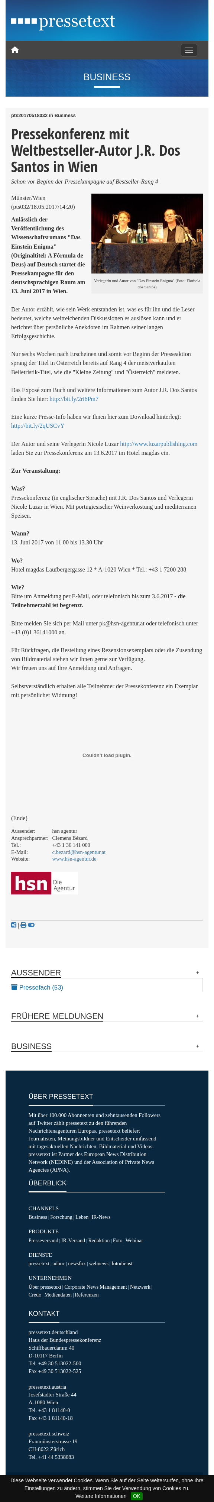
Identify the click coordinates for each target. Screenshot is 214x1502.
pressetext (39, 1263)
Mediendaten (58, 1295)
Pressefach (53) (37, 987)
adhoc (58, 1263)
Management (113, 1287)
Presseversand (43, 1240)
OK (136, 1496)
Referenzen (86, 1295)
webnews (98, 1263)
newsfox (77, 1263)
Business (38, 1217)
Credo (35, 1295)
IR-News (100, 1217)
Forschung (61, 1217)
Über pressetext (45, 1287)
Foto (118, 1240)
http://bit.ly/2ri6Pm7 (73, 399)
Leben (81, 1217)
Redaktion (99, 1240)
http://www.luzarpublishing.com (158, 444)
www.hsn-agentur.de (74, 859)
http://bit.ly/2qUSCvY (38, 426)
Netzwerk (140, 1287)
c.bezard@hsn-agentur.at (79, 852)
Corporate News (81, 1287)
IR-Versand (73, 1240)
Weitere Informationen (100, 1496)
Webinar (134, 1240)
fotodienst (121, 1263)
